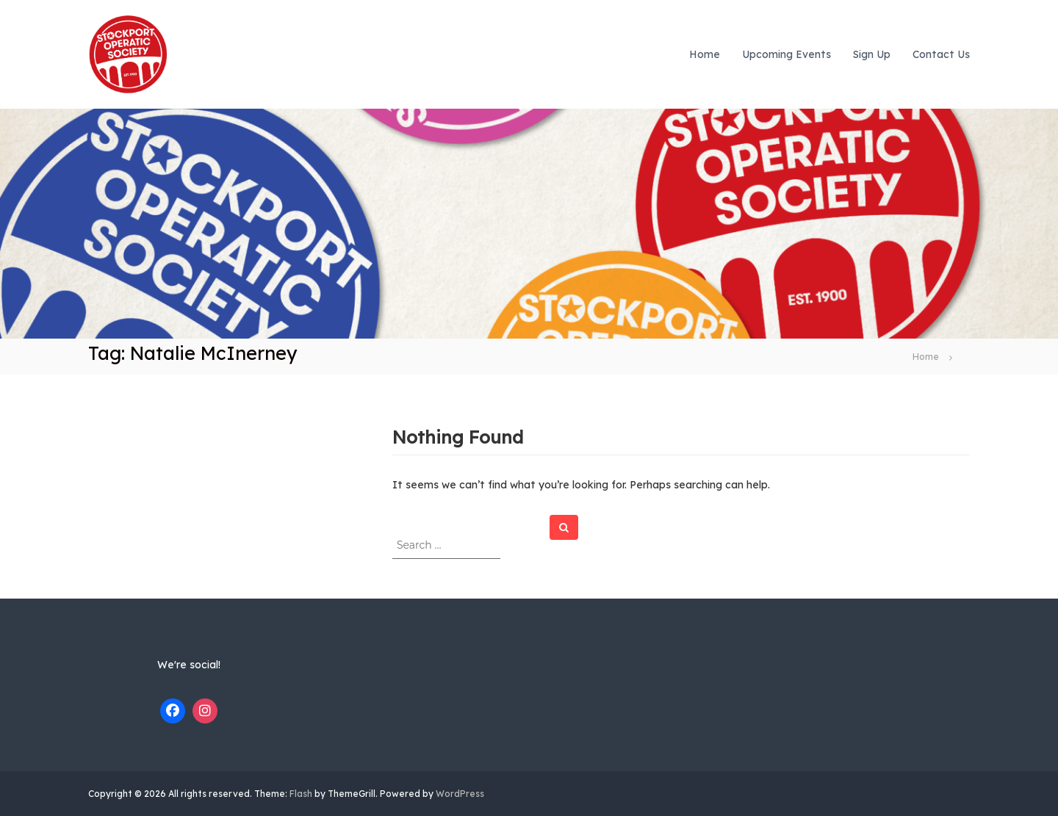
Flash (300, 793)
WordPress (460, 793)
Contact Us (941, 54)
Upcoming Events (786, 54)
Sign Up (871, 54)
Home (704, 54)
